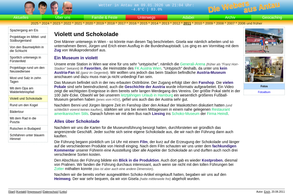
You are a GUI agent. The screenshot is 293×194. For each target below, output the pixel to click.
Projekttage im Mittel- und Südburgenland (28, 38)
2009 (209, 23)
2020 (89, 23)
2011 (187, 23)
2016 (132, 23)
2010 (198, 23)
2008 (220, 23)
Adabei (188, 17)
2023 (56, 23)
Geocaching (272, 17)
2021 (78, 23)
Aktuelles (21, 17)
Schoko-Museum (185, 113)
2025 (35, 23)
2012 (176, 23)
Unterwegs (146, 17)
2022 (67, 23)
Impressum (34, 191)
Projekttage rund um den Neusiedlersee (27, 69)
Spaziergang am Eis (24, 30)
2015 (144, 23)
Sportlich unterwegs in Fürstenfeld (25, 59)
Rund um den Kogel (24, 105)
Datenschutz (50, 191)
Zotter (59, 169)
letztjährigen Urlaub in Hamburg (147, 95)
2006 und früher (250, 23)
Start (12, 191)
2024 (45, 23)
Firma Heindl (217, 113)
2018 (111, 23)
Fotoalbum (264, 92)
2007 (231, 23)
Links (63, 191)
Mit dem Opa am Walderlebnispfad (22, 90)
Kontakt (21, 191)
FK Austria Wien (148, 68)
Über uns (62, 17)
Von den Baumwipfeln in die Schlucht (27, 49)
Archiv (230, 17)
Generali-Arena (192, 64)
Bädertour (17, 112)
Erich (267, 191)
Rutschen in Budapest (25, 128)
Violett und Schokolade (26, 98)
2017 (122, 23)
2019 (100, 23)
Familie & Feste (104, 17)
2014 (154, 23)
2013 (165, 23)
